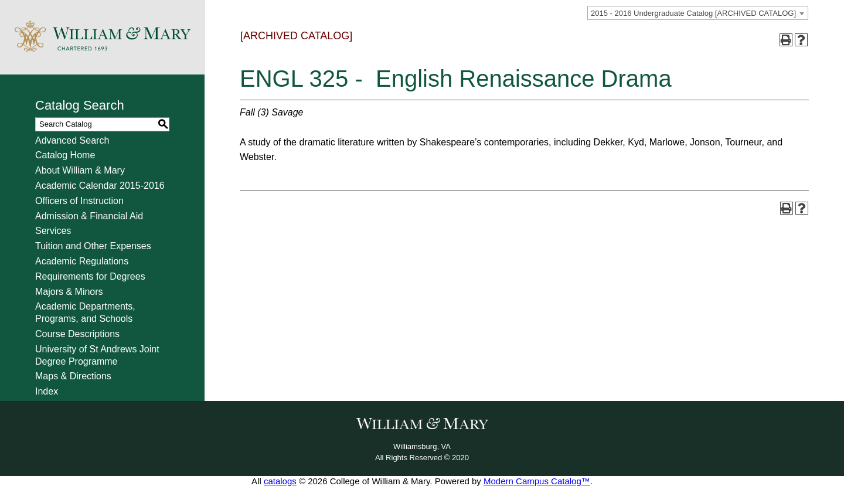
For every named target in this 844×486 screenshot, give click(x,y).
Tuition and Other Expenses (93, 246)
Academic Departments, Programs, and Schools (85, 312)
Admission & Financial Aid (89, 216)
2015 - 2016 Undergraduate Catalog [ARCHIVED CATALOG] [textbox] (693, 13)
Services (53, 231)
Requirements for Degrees (90, 276)
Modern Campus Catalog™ (537, 481)
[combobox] (697, 13)
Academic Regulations (81, 261)
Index (46, 391)
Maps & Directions (73, 376)
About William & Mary (80, 170)
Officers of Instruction (79, 201)
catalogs (280, 481)
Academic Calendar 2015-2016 (100, 186)
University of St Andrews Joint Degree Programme (97, 355)
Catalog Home (65, 155)
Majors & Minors (69, 292)
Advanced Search (72, 140)
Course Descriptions (77, 334)
